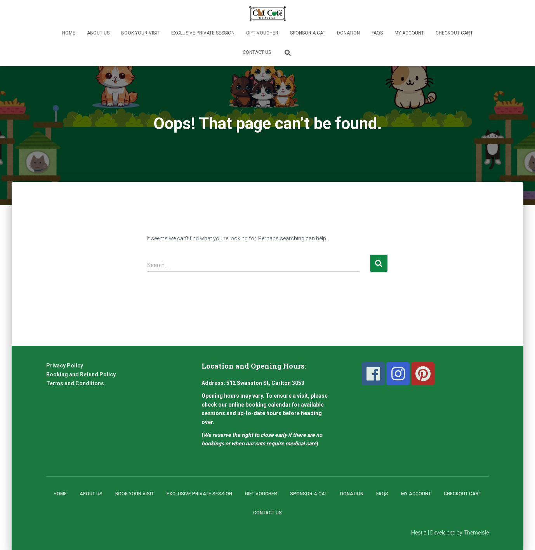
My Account (409, 33)
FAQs (377, 33)
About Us (98, 33)
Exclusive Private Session (202, 33)
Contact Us (257, 52)
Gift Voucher (262, 33)
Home (68, 33)
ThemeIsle (476, 532)
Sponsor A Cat (307, 33)
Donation (348, 33)
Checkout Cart (454, 33)
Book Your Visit (140, 33)
